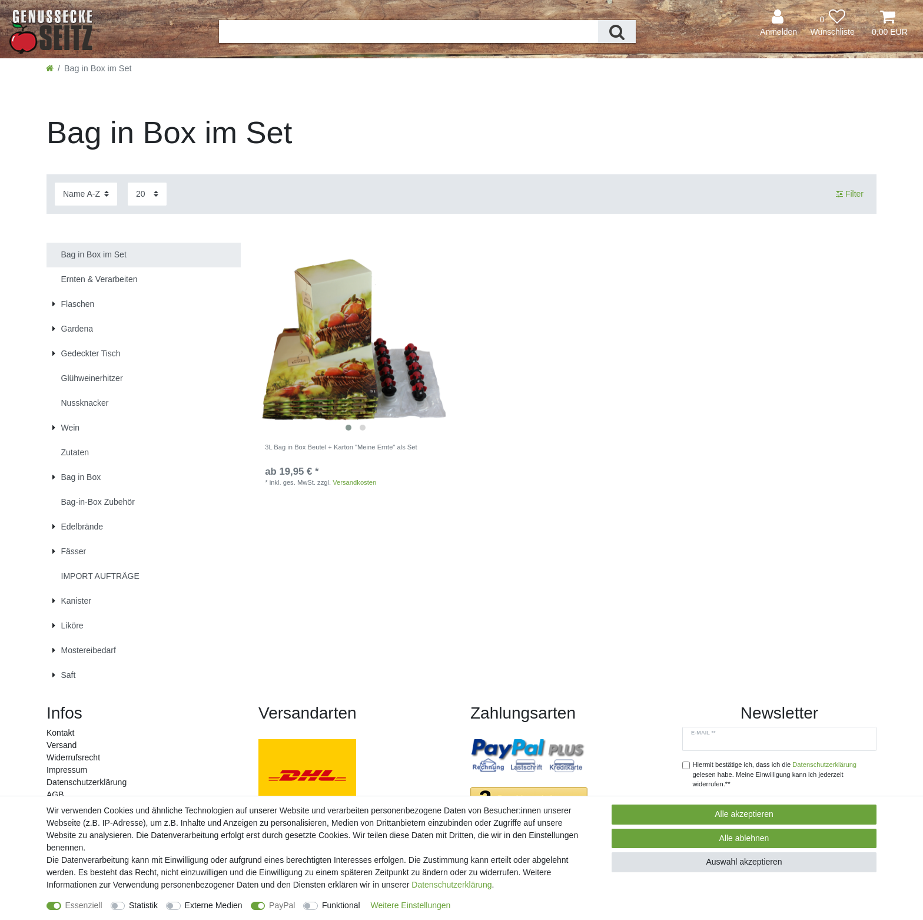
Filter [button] (850, 194)
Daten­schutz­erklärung (87, 782)
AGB (55, 794)
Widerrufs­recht (73, 757)
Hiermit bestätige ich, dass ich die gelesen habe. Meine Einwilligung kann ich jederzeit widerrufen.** (775, 774)
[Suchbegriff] (408, 31)
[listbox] (355, 340)
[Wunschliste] (832, 23)
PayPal (282, 905)
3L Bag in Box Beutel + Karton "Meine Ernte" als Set (341, 447)
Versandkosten (354, 482)
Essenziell (83, 905)
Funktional (341, 905)
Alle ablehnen (744, 838)
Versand (62, 745)
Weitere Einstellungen (410, 905)
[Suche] (617, 31)
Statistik (143, 905)
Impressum (67, 770)
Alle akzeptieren (744, 814)
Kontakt (60, 732)
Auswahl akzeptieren (744, 861)
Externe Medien (214, 905)
